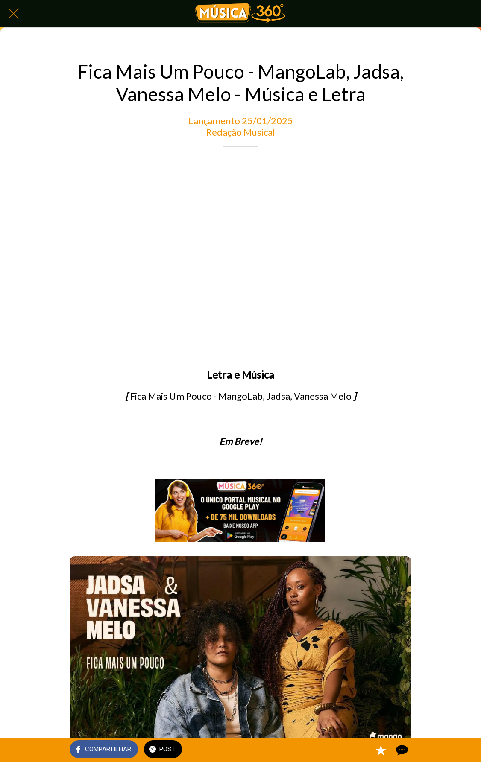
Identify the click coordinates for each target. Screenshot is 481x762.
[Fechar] (14, 14)
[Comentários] (401, 750)
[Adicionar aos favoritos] (380, 750)
